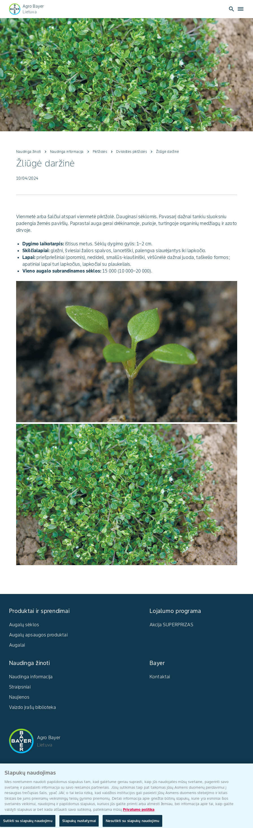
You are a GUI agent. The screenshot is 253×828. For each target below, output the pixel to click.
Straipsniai (20, 687)
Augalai (17, 645)
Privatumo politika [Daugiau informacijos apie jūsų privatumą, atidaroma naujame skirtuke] (138, 812)
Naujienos (19, 697)
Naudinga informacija (31, 676)
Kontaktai (160, 676)
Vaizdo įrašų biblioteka (32, 707)
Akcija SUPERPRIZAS (171, 624)
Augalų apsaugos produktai (38, 635)
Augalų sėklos (24, 624)
